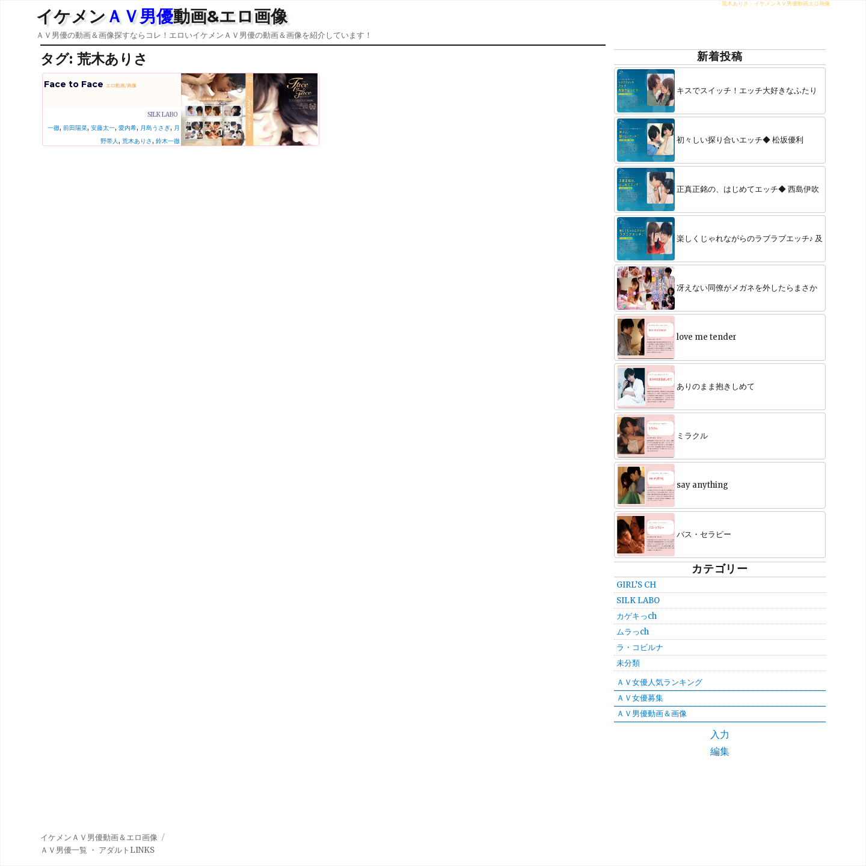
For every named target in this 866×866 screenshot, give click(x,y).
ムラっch (632, 632)
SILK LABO (162, 114)
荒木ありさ (137, 141)
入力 (719, 734)
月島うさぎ (155, 128)
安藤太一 (103, 128)
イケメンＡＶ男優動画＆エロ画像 (99, 837)
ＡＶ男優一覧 (63, 850)
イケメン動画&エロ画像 (161, 16)
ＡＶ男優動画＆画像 (651, 713)
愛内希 (127, 128)
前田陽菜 (75, 128)
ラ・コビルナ (639, 647)
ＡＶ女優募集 (639, 698)
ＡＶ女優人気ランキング (659, 682)
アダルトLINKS (127, 850)
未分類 (628, 663)
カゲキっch (636, 616)
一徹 (54, 128)
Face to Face (90, 84)
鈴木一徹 (168, 141)
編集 (719, 751)
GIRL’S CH (636, 585)
